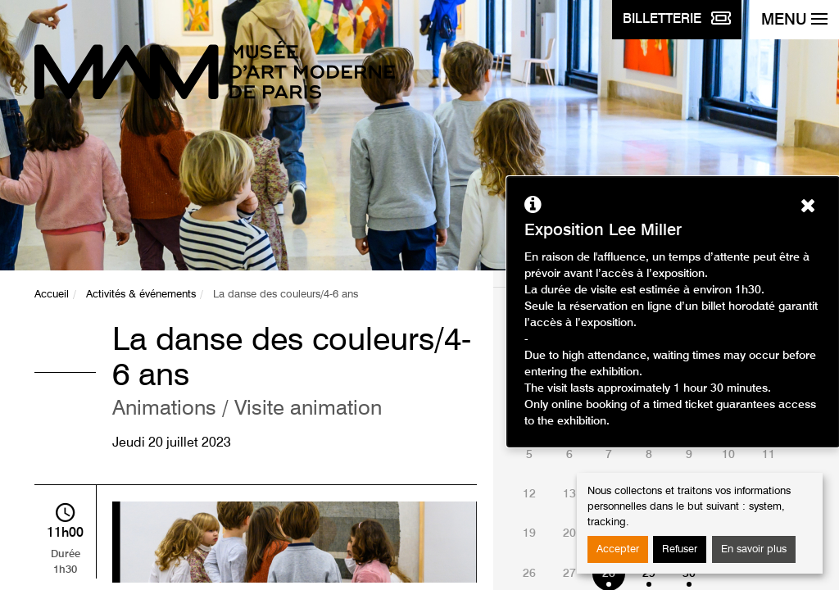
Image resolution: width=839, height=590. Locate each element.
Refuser (679, 549)
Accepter (617, 549)
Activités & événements (141, 294)
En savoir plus (754, 549)
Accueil (51, 294)
